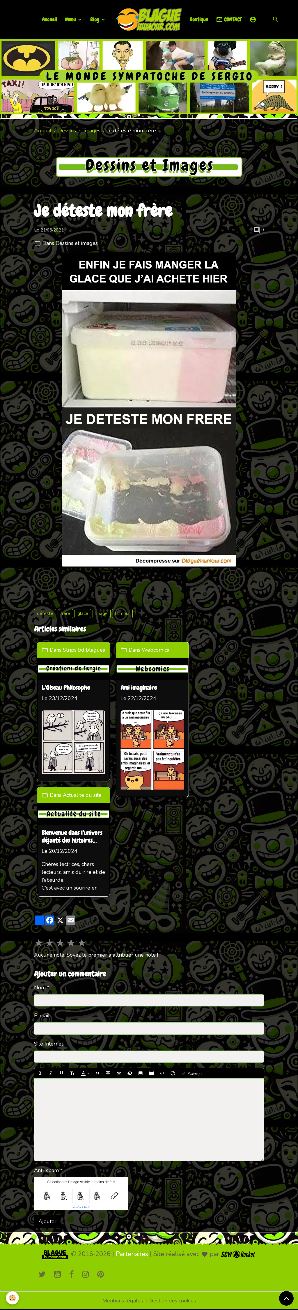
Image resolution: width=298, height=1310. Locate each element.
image (101, 613)
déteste (45, 613)
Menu (71, 19)
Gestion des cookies (173, 1300)
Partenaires (132, 1254)
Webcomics (155, 649)
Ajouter (47, 1221)
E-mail (42, 1015)
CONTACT (229, 20)
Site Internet (48, 1043)
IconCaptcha (79, 1207)
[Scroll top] (286, 1298)
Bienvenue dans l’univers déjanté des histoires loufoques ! (72, 837)
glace (82, 613)
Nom (40, 987)
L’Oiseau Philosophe (66, 688)
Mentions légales (122, 1300)
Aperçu (191, 1073)
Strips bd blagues (84, 649)
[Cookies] (12, 1297)
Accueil (49, 19)
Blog (95, 19)
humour (122, 613)
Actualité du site (82, 795)
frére (65, 613)
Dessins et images (79, 130)
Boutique (199, 19)
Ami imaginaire (138, 688)
